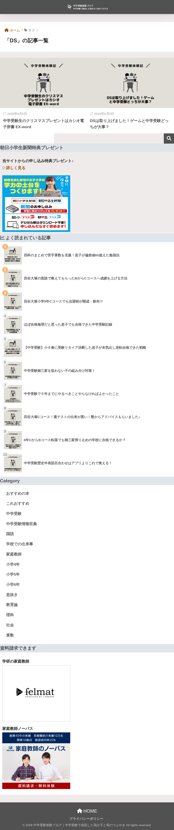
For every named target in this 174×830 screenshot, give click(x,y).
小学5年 (13, 574)
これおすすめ (17, 503)
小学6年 (13, 584)
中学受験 (14, 514)
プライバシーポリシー (86, 818)
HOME (87, 810)
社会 (10, 625)
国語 (10, 534)
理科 (10, 615)
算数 (10, 635)
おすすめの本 (17, 493)
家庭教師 (14, 554)
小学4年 (13, 564)
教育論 (12, 605)
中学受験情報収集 (21, 524)
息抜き (12, 595)
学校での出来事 (19, 544)
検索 (169, 138)
